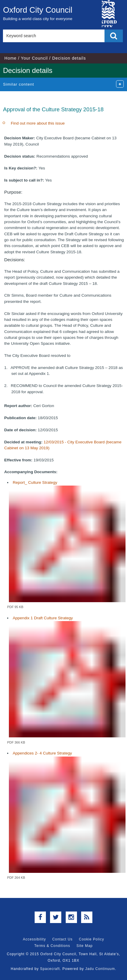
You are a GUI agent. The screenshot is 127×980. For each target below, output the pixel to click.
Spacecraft (50, 969)
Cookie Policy (91, 939)
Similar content (18, 84)
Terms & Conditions (52, 946)
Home (10, 58)
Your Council (34, 58)
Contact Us (62, 939)
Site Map (84, 946)
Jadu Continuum (100, 969)
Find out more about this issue (38, 123)
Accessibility (34, 939)
